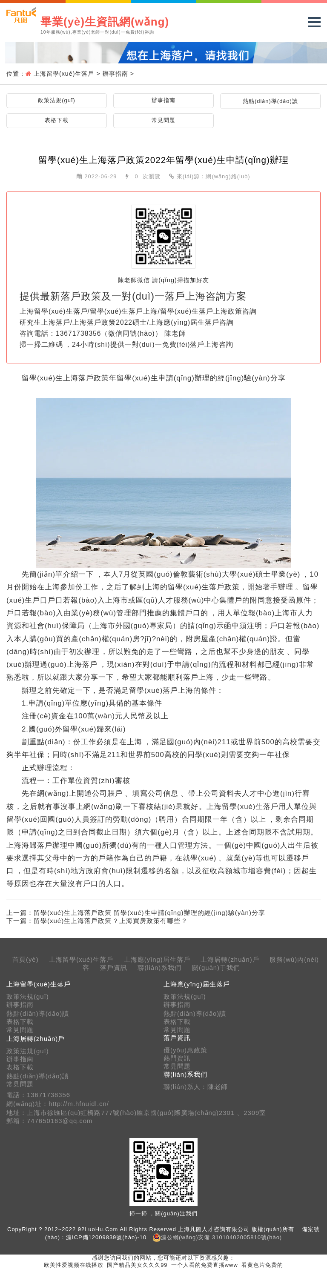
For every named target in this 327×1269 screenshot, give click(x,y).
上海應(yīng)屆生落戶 (157, 959)
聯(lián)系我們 (159, 967)
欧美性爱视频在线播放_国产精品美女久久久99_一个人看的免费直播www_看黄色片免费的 (163, 1265)
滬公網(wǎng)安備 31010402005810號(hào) (221, 1237)
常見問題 (163, 120)
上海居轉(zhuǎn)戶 (230, 959)
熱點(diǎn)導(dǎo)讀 (270, 101)
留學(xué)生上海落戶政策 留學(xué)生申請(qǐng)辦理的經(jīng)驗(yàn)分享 (149, 912)
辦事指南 (115, 73)
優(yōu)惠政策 (185, 1050)
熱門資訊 (177, 1058)
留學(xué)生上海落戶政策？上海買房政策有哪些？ (111, 920)
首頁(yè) (25, 959)
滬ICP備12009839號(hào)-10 (106, 1237)
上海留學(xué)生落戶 (64, 73)
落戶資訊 (113, 967)
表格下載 (57, 120)
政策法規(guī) (56, 100)
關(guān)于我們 (216, 967)
